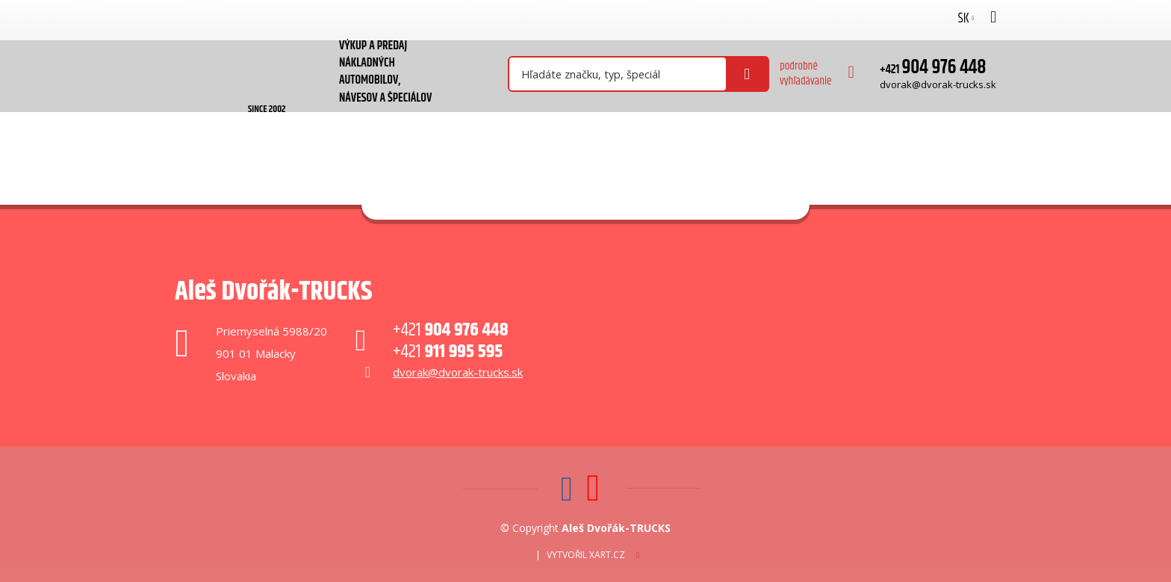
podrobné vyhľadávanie (806, 73)
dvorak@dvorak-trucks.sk (938, 84)
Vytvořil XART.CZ (586, 554)
